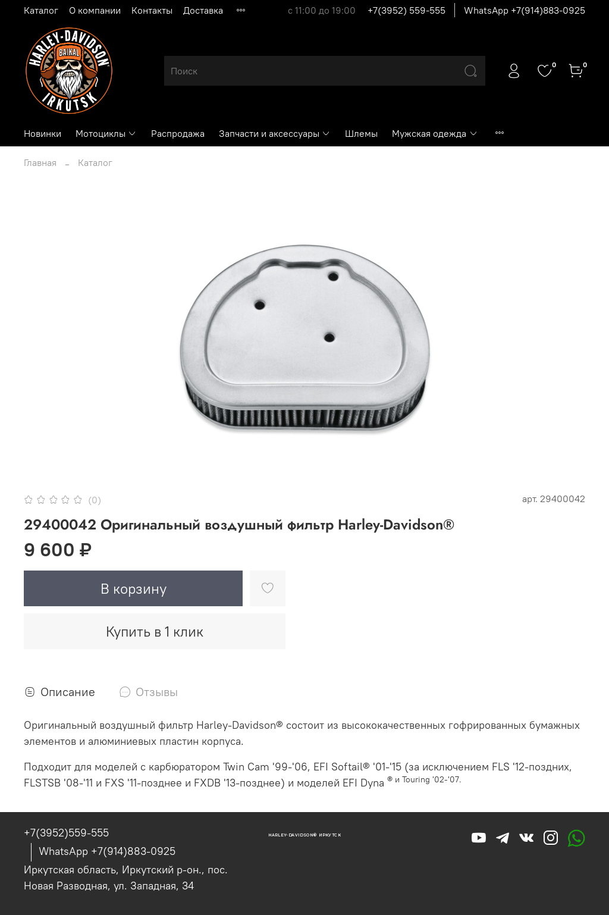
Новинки (42, 133)
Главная (40, 162)
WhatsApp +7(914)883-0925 (524, 10)
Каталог (41, 10)
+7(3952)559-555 (66, 832)
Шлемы (361, 133)
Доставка (203, 10)
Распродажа (178, 133)
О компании (95, 10)
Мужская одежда (435, 133)
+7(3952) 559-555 (406, 10)
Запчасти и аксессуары (275, 133)
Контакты (151, 10)
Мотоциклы (106, 133)
